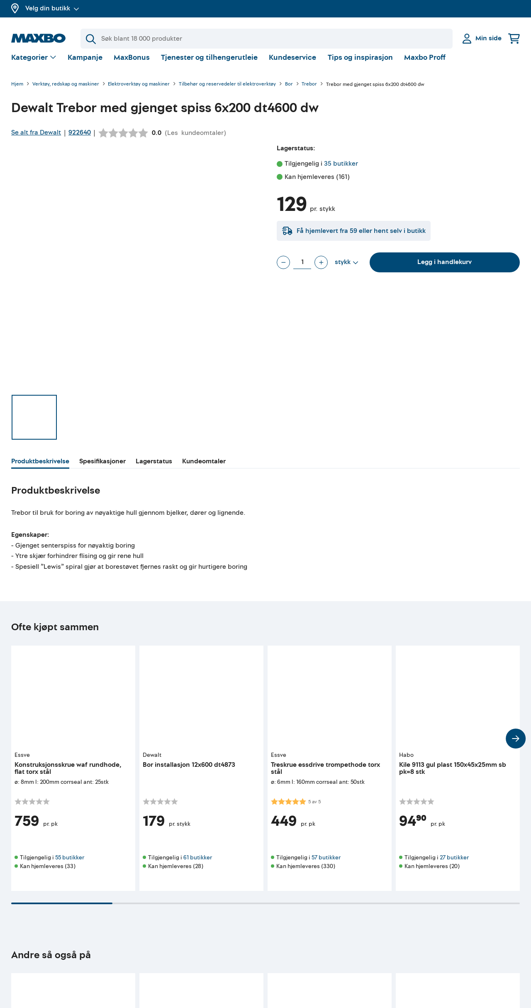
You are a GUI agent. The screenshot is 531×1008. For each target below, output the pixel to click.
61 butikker (197, 864)
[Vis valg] (33, 65)
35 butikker (341, 170)
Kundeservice (292, 64)
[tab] (40, 469)
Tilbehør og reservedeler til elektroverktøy (227, 91)
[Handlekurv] (514, 38)
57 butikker (326, 864)
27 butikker (454, 864)
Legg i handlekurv (444, 268)
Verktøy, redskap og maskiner (65, 91)
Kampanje (85, 64)
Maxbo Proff (425, 64)
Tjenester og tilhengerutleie (209, 64)
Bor (289, 91)
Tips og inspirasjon (360, 64)
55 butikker (69, 864)
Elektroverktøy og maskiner (139, 91)
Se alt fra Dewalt (36, 139)
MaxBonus (132, 64)
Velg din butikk (52, 8)
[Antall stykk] (302, 269)
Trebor (309, 91)
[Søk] (266, 39)
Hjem (17, 91)
